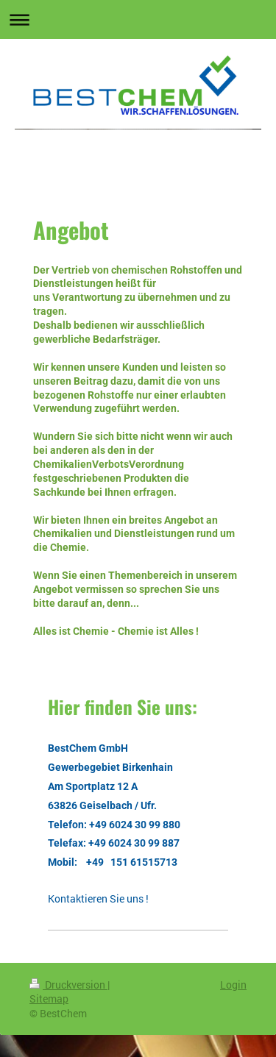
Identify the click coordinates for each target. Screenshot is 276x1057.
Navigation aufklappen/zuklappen (138, 19)
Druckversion (68, 985)
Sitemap (48, 999)
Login (233, 985)
